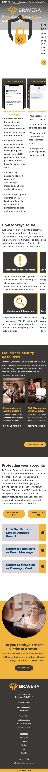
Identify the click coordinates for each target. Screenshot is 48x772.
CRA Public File (24, 727)
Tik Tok (24, 745)
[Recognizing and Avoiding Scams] (12, 426)
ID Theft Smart (30, 321)
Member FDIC (24, 759)
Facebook (24, 733)
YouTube (24, 753)
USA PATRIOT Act (24, 723)
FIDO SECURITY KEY (14, 513)
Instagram (24, 737)
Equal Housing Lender (24, 763)
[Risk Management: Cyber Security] (36, 426)
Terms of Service (24, 720)
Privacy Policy (24, 716)
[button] (24, 532)
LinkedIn (24, 741)
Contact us (24, 668)
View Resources (35, 444)
